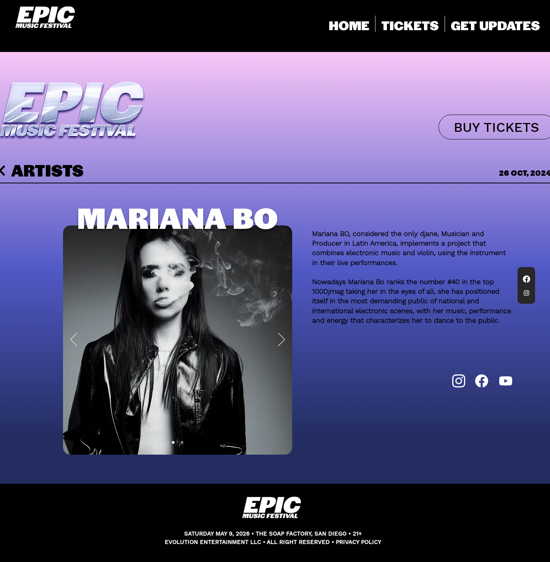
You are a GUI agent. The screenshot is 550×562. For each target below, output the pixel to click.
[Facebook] (526, 279)
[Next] (281, 340)
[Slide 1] (173, 442)
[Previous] (73, 340)
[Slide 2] (182, 442)
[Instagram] (526, 292)
